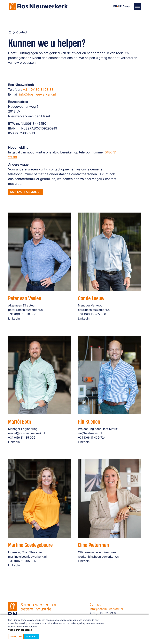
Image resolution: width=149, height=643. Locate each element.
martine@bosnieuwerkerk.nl (28, 555)
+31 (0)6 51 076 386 (24, 312)
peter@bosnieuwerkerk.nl (27, 308)
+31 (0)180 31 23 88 (38, 89)
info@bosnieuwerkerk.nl (37, 94)
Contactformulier (26, 191)
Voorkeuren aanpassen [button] (20, 629)
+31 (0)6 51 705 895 (23, 559)
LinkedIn (16, 316)
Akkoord (31, 636)
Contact (95, 604)
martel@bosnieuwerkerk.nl (28, 432)
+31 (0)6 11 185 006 (23, 436)
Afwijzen (16, 636)
